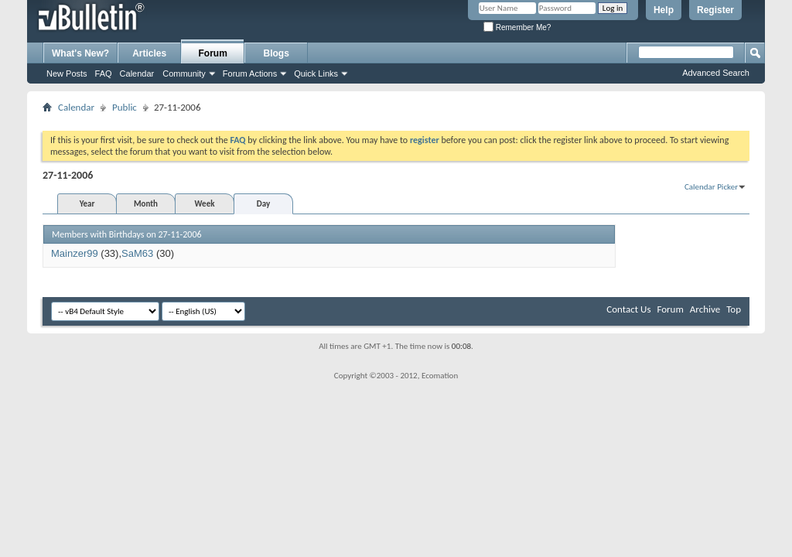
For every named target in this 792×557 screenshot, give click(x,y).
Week (205, 204)
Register (715, 10)
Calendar (137, 73)
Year (87, 204)
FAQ (103, 73)
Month (146, 204)
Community (184, 73)
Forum (213, 53)
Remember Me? (517, 27)
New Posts (66, 73)
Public (124, 107)
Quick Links (316, 73)
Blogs (276, 53)
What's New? (80, 53)
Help (664, 10)
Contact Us (628, 309)
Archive (705, 309)
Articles (149, 53)
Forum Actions (250, 73)
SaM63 (137, 253)
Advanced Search (715, 72)
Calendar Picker (711, 187)
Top (733, 309)
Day (263, 204)
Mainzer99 (74, 253)
